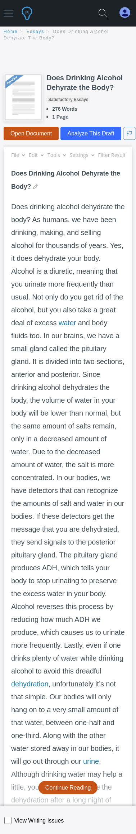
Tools (56, 155)
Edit (36, 155)
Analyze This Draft (90, 133)
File (17, 155)
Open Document (31, 133)
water (67, 323)
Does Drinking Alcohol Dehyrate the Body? (84, 82)
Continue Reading (68, 788)
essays (35, 31)
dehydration (29, 684)
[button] (8, 10)
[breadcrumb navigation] (68, 35)
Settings (82, 155)
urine (91, 761)
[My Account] (127, 13)
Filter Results (115, 155)
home (11, 31)
